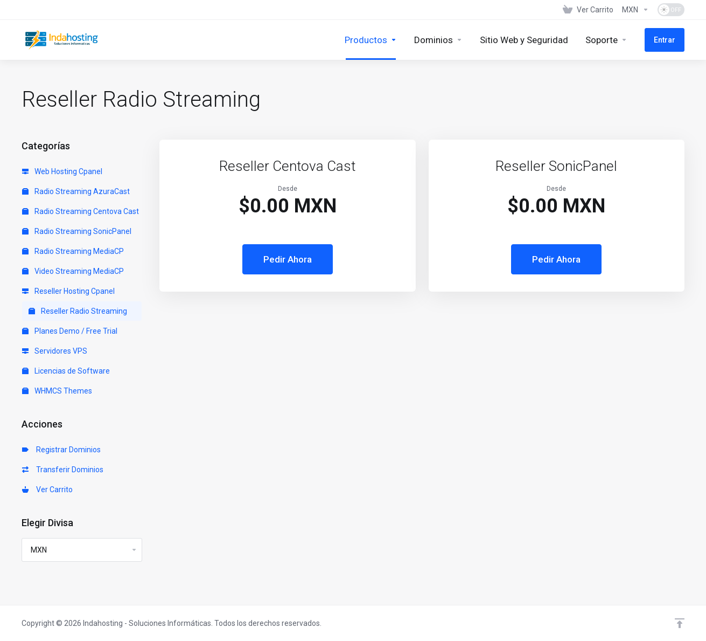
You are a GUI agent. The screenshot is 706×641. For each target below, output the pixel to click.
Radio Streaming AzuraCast (76, 191)
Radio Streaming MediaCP (73, 251)
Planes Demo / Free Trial (69, 331)
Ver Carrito (47, 489)
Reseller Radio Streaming (78, 311)
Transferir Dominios (62, 469)
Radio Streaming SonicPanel (76, 231)
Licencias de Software (66, 371)
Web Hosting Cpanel (62, 171)
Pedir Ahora (287, 259)
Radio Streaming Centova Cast (80, 211)
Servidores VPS (54, 351)
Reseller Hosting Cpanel (68, 291)
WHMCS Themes (57, 391)
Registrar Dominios (61, 449)
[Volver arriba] (679, 623)
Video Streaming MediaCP (73, 271)
